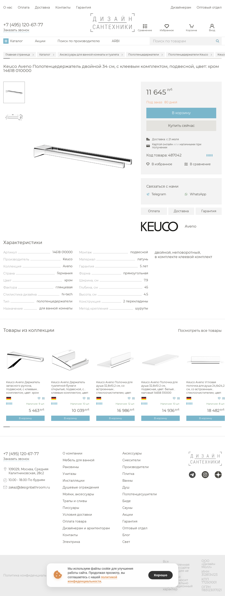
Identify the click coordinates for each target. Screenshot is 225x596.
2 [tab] (13, 429)
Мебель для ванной (78, 460)
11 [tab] (72, 429)
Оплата (23, 7)
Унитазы (69, 474)
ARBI (116, 41)
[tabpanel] (25, 381)
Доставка (42, 7)
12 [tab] (79, 429)
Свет (126, 542)
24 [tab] (159, 429)
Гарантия (83, 7)
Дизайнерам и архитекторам (86, 528)
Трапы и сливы (75, 501)
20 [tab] (132, 429)
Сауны (127, 508)
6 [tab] (39, 429)
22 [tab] (145, 429)
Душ (125, 487)
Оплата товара (74, 521)
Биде (126, 501)
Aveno (190, 226)
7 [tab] (46, 429)
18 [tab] (119, 429)
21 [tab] (139, 429)
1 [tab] (6, 426)
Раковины (71, 467)
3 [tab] (19, 429)
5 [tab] (33, 429)
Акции (40, 41)
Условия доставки (77, 515)
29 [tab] (192, 429)
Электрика (71, 542)
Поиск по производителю (79, 41)
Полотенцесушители (139, 494)
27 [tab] (178, 429)
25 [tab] (165, 429)
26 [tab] (172, 429)
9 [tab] (59, 429)
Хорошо (160, 575)
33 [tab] (218, 429)
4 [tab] (26, 429)
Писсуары (71, 508)
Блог (126, 535)
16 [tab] (106, 429)
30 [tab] (198, 429)
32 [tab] (212, 429)
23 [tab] (152, 429)
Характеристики (22, 242)
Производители (135, 467)
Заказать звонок (16, 30)
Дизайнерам (181, 7)
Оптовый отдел (209, 7)
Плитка (128, 474)
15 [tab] (99, 429)
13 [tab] (86, 429)
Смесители (131, 460)
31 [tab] (205, 429)
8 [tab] (53, 429)
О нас (7, 7)
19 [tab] (125, 429)
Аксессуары (132, 453)
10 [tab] (66, 429)
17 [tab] (112, 429)
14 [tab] (92, 429)
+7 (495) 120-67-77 (23, 25)
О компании (72, 453)
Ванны (127, 481)
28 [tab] (185, 429)
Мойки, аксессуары (78, 494)
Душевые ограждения (81, 487)
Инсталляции (74, 481)
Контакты (63, 7)
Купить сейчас (181, 126)
